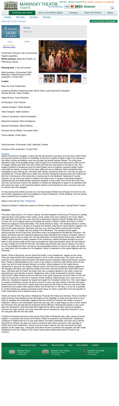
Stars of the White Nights (50, 12)
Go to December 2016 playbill (104, 21)
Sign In (86, 2)
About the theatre (92, 12)
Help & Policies (82, 345)
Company (73, 12)
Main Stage (20, 17)
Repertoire (47, 17)
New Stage (34, 17)
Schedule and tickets (22, 12)
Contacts (95, 345)
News (110, 12)
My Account (103, 2)
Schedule (7, 17)
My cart (94, 2)
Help (111, 2)
